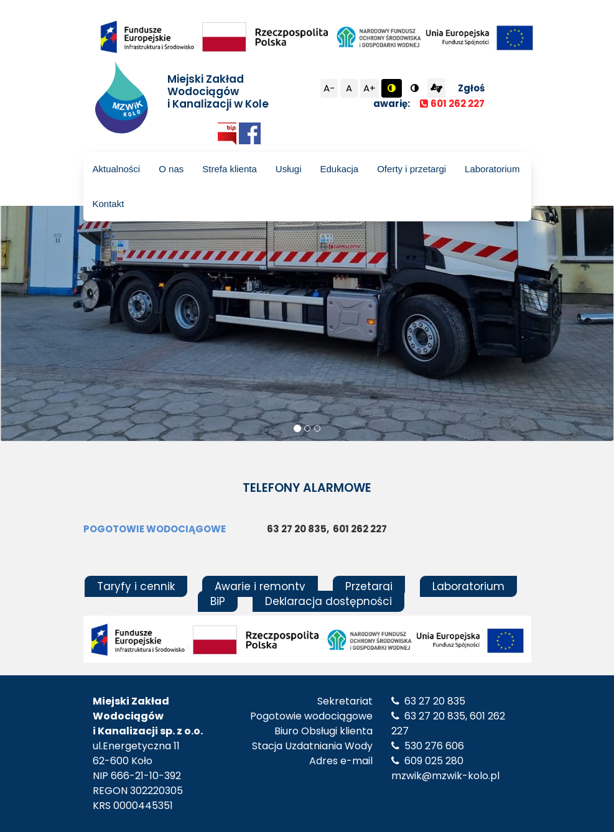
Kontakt (108, 203)
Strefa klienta (229, 169)
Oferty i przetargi (411, 169)
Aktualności (117, 169)
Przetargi (369, 586)
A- (329, 88)
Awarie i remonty (260, 586)
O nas (171, 169)
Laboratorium (492, 169)
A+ (369, 88)
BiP (217, 601)
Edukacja (339, 169)
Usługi (289, 169)
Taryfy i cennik (136, 586)
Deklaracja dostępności (328, 601)
